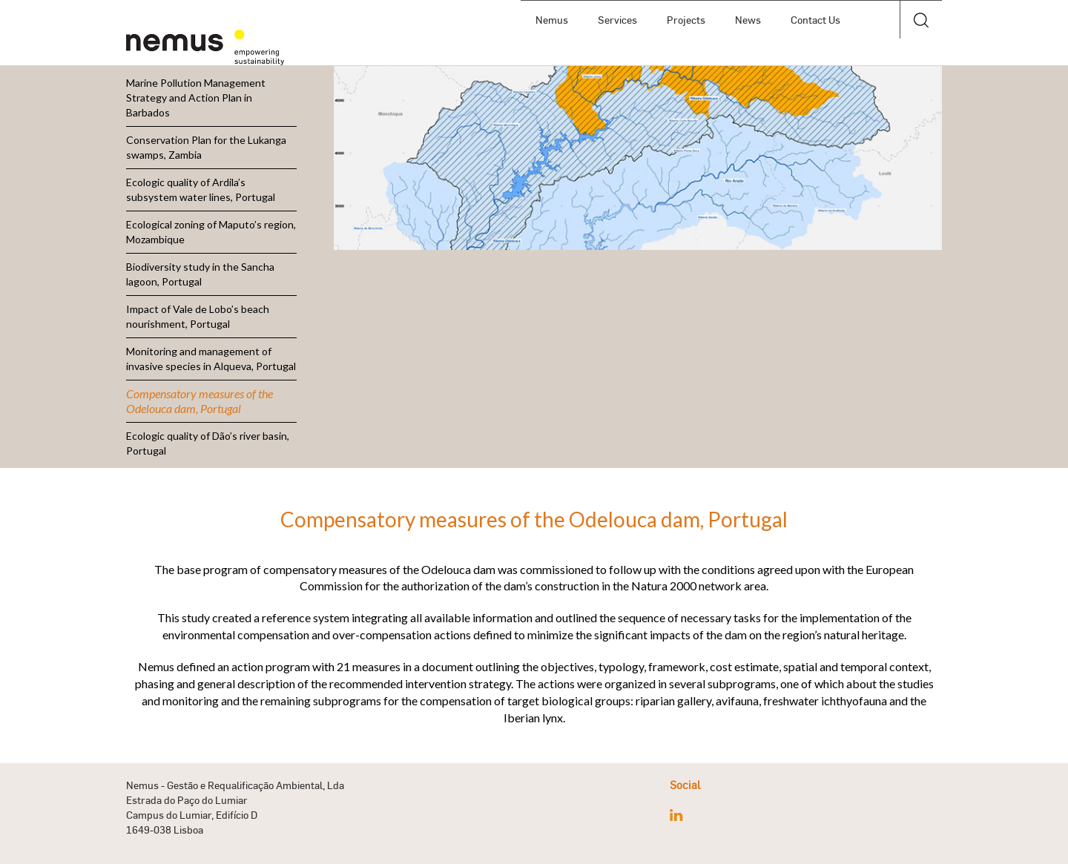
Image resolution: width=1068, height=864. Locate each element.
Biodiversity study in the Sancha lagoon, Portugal (200, 274)
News (748, 19)
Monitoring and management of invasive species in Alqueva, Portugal (211, 358)
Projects (686, 19)
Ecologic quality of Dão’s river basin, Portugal (207, 443)
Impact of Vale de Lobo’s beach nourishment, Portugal (197, 316)
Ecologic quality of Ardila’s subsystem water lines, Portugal (200, 189)
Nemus (551, 19)
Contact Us (815, 19)
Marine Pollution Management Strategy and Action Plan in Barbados (196, 97)
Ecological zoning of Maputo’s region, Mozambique (211, 231)
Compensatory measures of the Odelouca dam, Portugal (199, 400)
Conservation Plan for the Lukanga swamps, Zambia (206, 147)
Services (617, 19)
